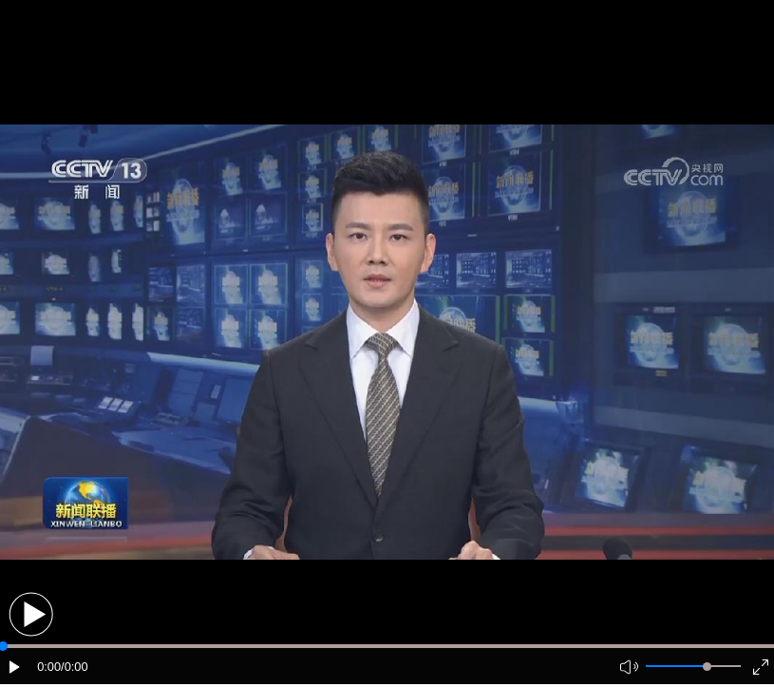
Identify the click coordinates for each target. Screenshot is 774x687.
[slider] (707, 666)
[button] (31, 614)
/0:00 (74, 666)
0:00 (49, 666)
